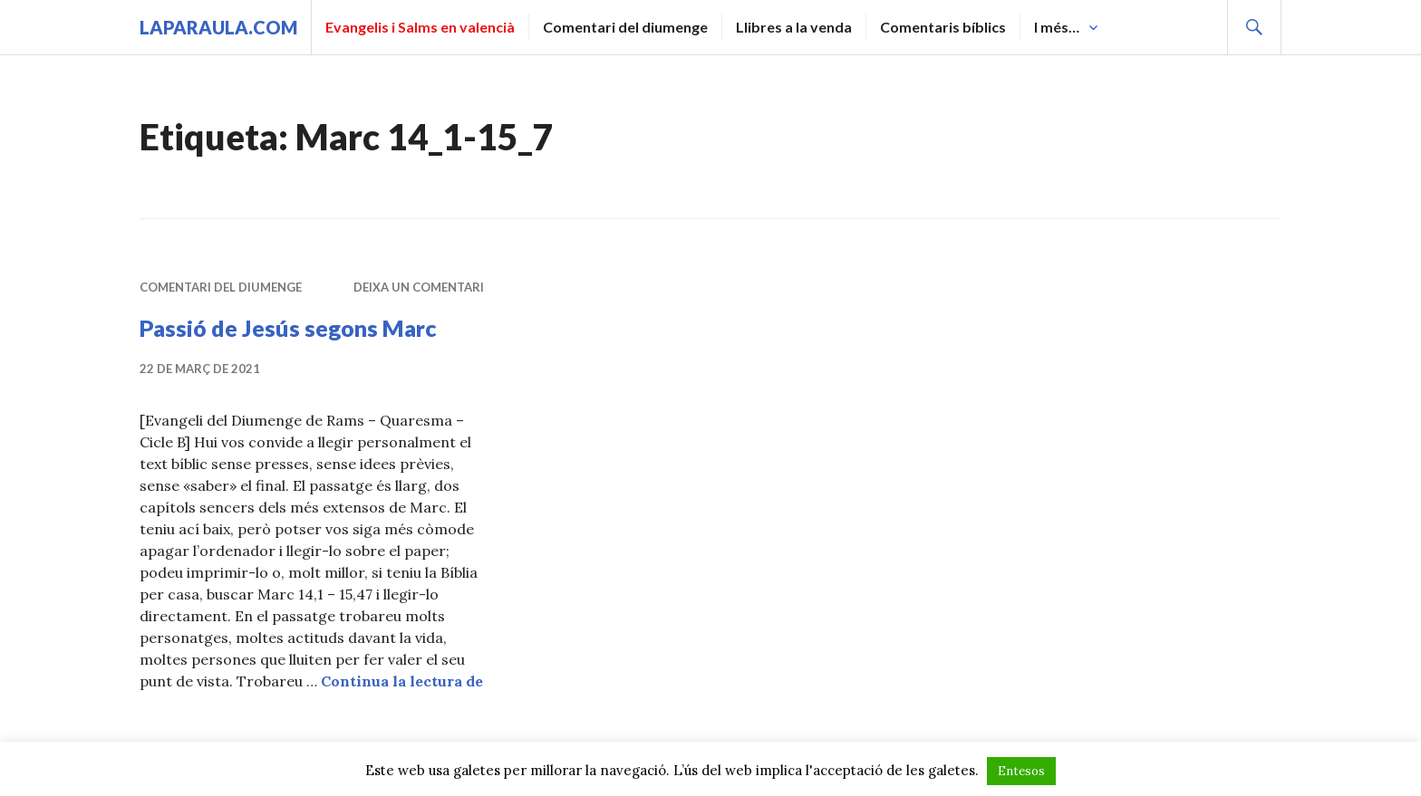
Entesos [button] (1021, 771)
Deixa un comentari (418, 287)
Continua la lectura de (402, 681)
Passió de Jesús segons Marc (288, 327)
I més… (1056, 26)
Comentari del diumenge (625, 26)
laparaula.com (218, 27)
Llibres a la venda (794, 26)
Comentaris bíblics (943, 26)
